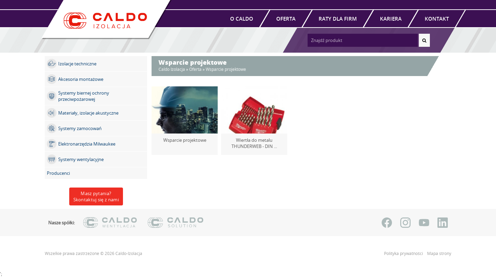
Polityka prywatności (404, 253)
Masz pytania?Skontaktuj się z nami (96, 196)
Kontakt (437, 18)
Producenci (58, 173)
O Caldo (241, 18)
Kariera (391, 18)
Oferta (286, 18)
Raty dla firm (338, 18)
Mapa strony (439, 253)
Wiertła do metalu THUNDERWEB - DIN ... (254, 143)
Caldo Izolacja (171, 69)
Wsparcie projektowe (184, 140)
